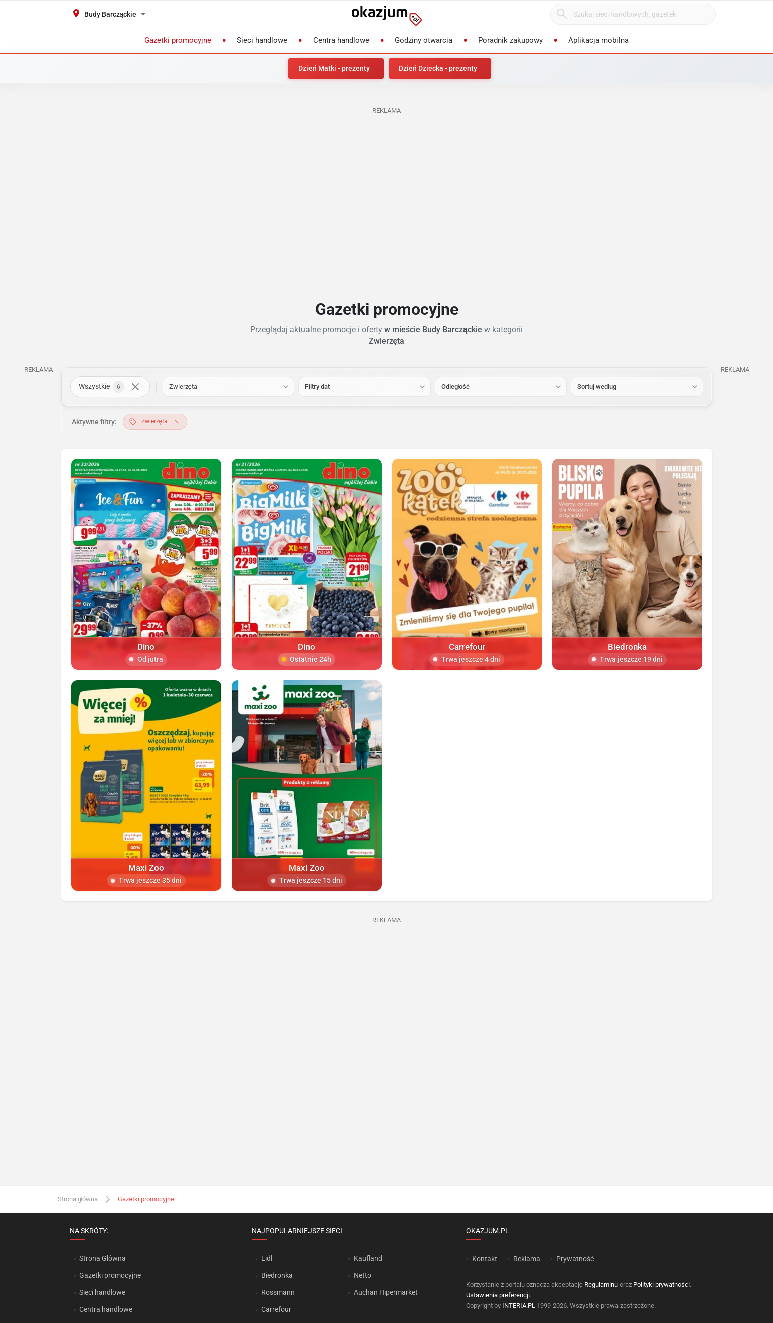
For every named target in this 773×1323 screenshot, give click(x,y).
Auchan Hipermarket (386, 1292)
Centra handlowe (105, 1309)
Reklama (526, 1259)
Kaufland (368, 1258)
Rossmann (278, 1292)
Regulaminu (601, 1284)
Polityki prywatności (661, 1284)
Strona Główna (102, 1258)
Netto (362, 1275)
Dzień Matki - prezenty (334, 68)
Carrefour (276, 1309)
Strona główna (78, 1199)
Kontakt (484, 1259)
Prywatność (575, 1259)
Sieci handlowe (102, 1292)
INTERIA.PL (518, 1305)
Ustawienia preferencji (498, 1295)
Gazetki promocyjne (110, 1275)
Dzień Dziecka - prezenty (438, 68)
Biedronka (277, 1275)
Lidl (266, 1258)
